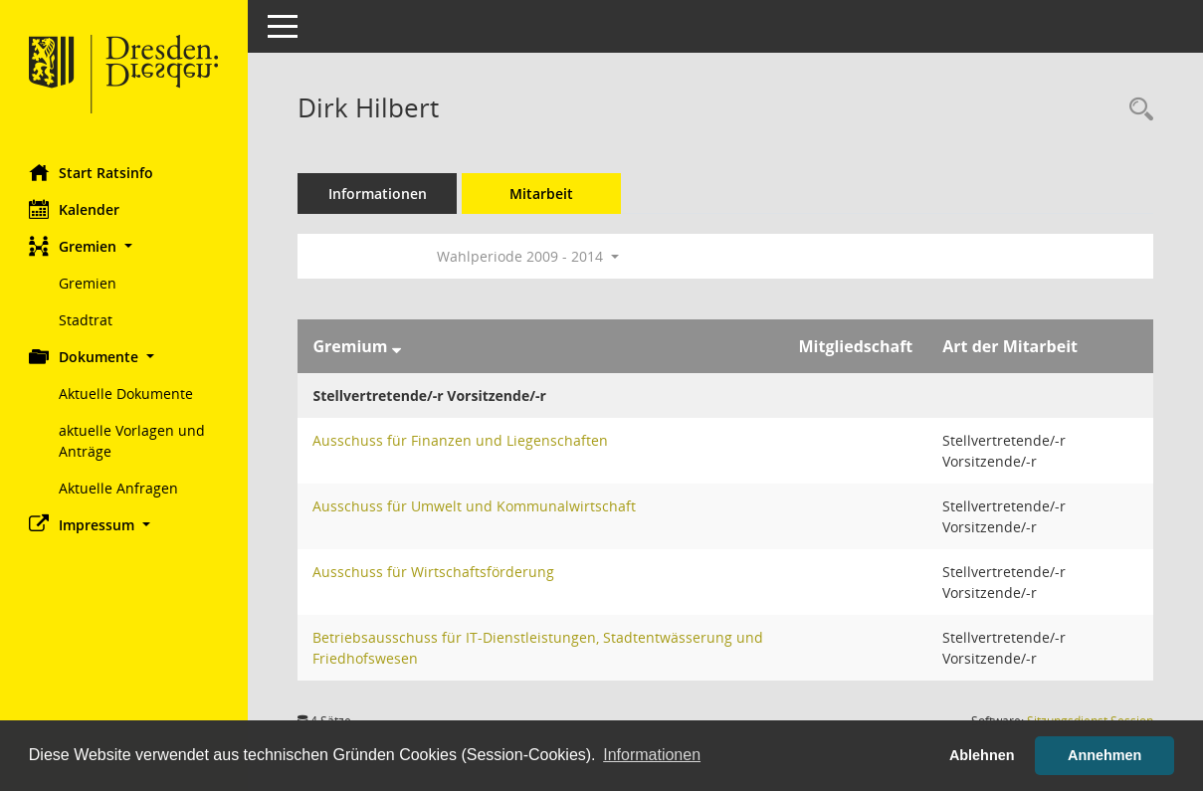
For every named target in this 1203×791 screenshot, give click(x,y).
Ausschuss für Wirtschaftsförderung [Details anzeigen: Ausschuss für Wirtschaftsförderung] (434, 571)
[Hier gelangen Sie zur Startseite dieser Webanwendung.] (124, 74)
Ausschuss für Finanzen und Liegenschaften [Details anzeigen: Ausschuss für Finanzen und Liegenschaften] (461, 440)
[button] (124, 246)
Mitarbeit (542, 193)
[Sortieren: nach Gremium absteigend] (396, 346)
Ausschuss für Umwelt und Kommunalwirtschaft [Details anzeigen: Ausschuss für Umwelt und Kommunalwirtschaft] (475, 505)
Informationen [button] (652, 754)
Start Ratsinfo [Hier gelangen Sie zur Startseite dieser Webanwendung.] (92, 172)
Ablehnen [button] (982, 755)
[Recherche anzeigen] (1136, 110)
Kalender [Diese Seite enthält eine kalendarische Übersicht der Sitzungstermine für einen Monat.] (75, 209)
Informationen (378, 193)
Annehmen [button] (1104, 755)
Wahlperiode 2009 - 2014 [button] (529, 256)
